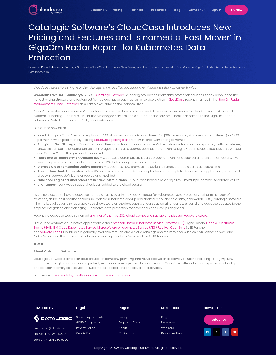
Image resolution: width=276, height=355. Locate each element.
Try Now (236, 10)
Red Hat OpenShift (171, 227)
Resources (158, 10)
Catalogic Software (110, 95)
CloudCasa (176, 99)
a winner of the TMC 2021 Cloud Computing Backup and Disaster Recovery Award (148, 215)
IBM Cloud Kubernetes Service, (75, 227)
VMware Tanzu (51, 232)
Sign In (216, 10)
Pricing (117, 10)
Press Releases (50, 67)
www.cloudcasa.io (117, 275)
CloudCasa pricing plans (112, 140)
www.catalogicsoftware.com (75, 275)
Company (196, 10)
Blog (177, 10)
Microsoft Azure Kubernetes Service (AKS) (127, 227)
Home (32, 67)
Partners (136, 10)
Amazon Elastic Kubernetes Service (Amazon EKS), (149, 223)
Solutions (97, 10)
